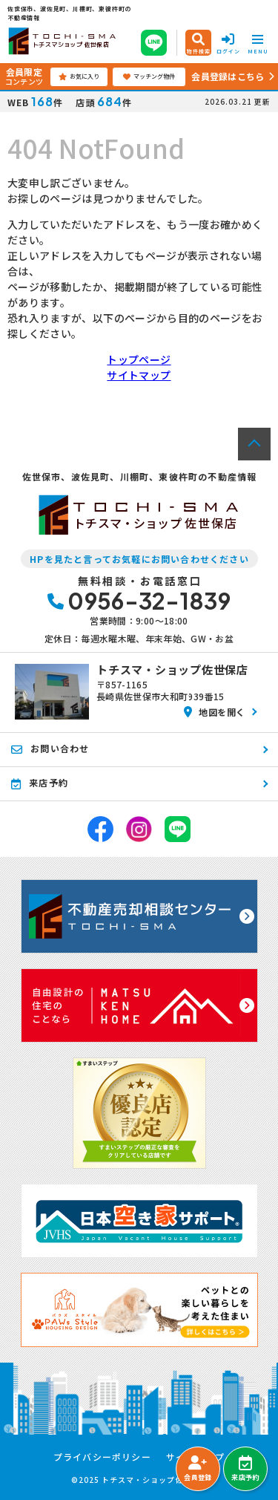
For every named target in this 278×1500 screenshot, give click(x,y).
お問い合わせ (50, 748)
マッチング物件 (149, 76)
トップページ (139, 359)
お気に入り (79, 76)
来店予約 (245, 1468)
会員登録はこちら (227, 76)
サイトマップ (139, 375)
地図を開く (214, 711)
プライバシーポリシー (102, 1456)
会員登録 (197, 1468)
